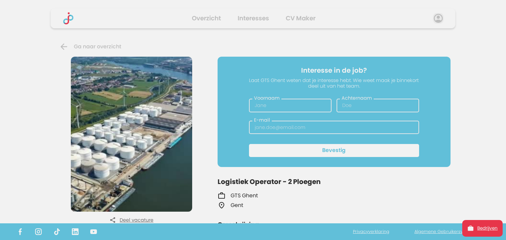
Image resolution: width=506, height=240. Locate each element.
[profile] (438, 18)
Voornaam (267, 98)
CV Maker (300, 18)
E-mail (262, 120)
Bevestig (334, 150)
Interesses (253, 18)
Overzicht (206, 18)
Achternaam (357, 98)
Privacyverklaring (371, 231)
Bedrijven (482, 228)
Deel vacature (131, 220)
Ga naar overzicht (90, 47)
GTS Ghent (238, 196)
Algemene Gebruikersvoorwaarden (451, 231)
